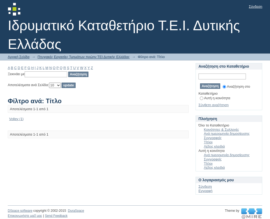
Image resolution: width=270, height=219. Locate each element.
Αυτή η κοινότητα (215, 98)
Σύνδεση (255, 7)
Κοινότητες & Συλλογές (221, 130)
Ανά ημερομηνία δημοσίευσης (227, 134)
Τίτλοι (208, 142)
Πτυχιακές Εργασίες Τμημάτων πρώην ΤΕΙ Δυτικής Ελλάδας (84, 57)
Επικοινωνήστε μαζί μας (25, 216)
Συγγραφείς (213, 138)
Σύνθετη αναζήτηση (213, 105)
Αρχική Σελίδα (18, 57)
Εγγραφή (205, 191)
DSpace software (20, 211)
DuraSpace (76, 211)
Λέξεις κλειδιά (214, 146)
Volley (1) (16, 119)
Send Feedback (56, 216)
